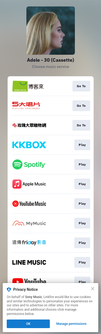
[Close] (92, 288)
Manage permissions (71, 324)
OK (28, 324)
